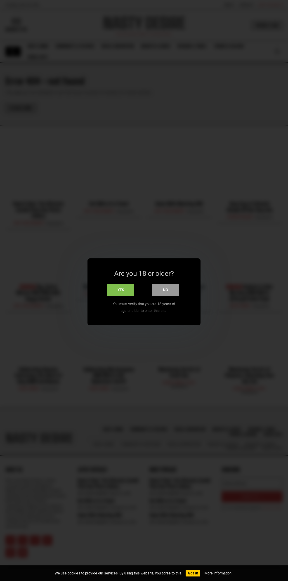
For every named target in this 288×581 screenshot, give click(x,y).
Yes (121, 288)
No (165, 288)
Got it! (193, 573)
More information (217, 573)
